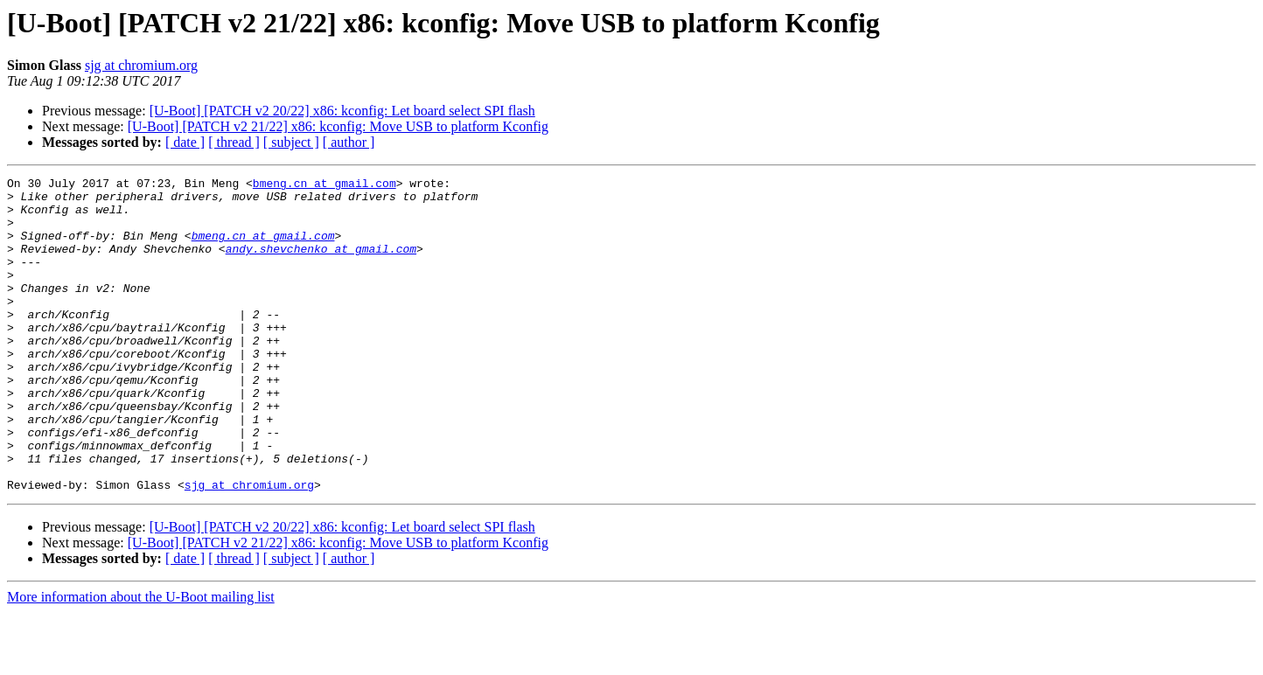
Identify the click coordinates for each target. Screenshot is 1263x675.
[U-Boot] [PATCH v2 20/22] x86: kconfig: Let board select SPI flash (342, 110)
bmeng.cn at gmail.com (324, 185)
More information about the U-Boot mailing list (141, 659)
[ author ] (349, 142)
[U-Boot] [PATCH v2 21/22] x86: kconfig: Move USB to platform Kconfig (338, 126)
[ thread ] (234, 142)
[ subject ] (291, 142)
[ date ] (185, 142)
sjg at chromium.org (141, 65)
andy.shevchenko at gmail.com (321, 264)
